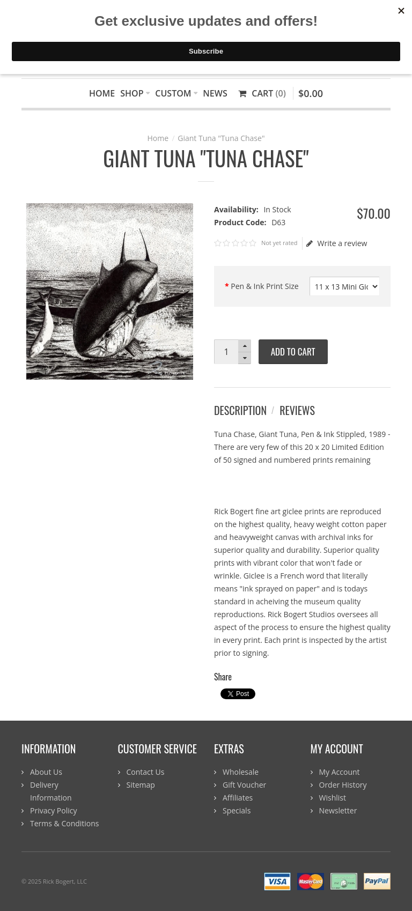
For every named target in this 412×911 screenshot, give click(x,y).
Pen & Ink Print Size (264, 286)
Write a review (336, 243)
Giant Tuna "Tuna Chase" (221, 138)
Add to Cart (293, 351)
